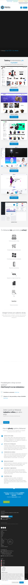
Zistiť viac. (17, 392)
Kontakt (25, 578)
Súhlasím (21, 582)
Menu (25, 7)
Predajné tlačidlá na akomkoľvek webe (14, 249)
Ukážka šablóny (14, 90)
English (3, 563)
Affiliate (2, 539)
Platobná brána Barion (14, 305)
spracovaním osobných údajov (6, 519)
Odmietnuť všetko (15, 582)
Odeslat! (10, 516)
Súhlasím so (6, 519)
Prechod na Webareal (4, 546)
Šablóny (2, 534)
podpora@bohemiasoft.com (8, 555)
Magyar (3, 562)
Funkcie (2, 531)
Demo (2, 536)
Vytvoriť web (15, 1)
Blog (14, 296)
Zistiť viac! (6, 422)
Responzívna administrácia (14, 267)
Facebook (2, 542)
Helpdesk (2, 545)
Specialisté (2, 540)
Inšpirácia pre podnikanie (23, 3)
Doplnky (26, 1)
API (14, 287)
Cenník (2, 535)
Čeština (3, 560)
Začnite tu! (6, 502)
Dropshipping (21, 1)
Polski (3, 565)
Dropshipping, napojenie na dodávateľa (14, 258)
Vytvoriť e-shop (9, 1)
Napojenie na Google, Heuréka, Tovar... (14, 278)
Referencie (2, 532)
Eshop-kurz (2, 541)
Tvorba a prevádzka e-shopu (14, 240)
